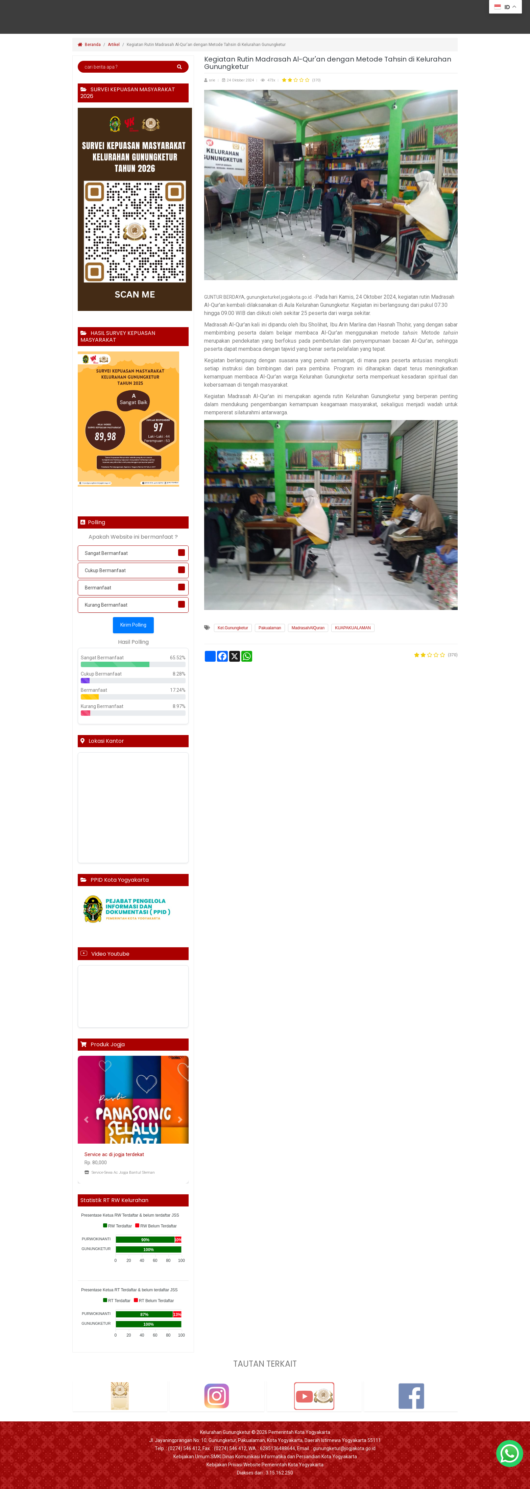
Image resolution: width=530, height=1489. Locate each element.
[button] (86, 1119)
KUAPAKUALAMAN (353, 628)
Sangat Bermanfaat (106, 553)
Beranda (89, 44)
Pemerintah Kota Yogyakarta (299, 1432)
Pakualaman (270, 628)
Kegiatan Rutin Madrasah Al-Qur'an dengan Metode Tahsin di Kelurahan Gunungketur (207, 44)
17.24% (178, 690)
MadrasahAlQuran (308, 628)
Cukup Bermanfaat (105, 570)
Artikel (114, 44)
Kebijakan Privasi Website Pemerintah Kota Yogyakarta (265, 1464)
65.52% (178, 657)
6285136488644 (277, 1448)
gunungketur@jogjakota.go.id (344, 1448)
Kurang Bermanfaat (106, 605)
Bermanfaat (98, 587)
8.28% (179, 674)
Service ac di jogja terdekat (114, 1154)
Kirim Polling (133, 625)
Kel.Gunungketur (233, 628)
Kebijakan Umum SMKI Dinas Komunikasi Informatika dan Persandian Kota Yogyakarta (265, 1456)
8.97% (179, 706)
